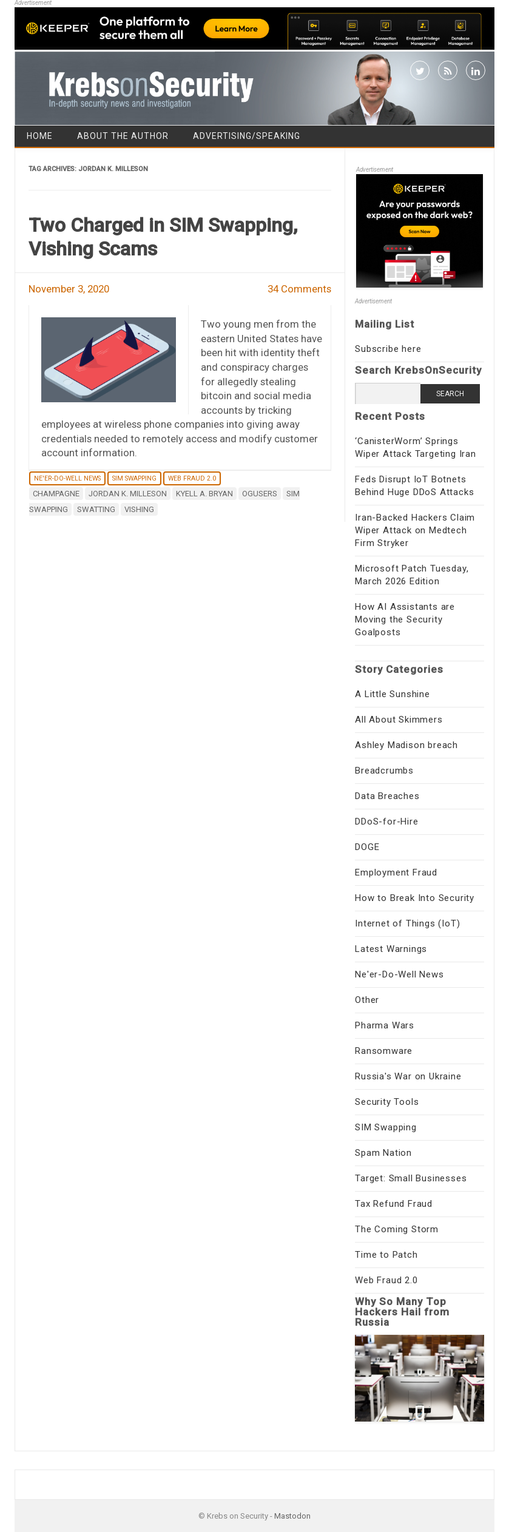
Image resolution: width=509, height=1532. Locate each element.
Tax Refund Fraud (394, 1203)
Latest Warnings (391, 948)
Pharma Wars (384, 1025)
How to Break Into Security (414, 898)
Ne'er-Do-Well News (67, 478)
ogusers (259, 493)
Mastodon (292, 1515)
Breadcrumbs (384, 770)
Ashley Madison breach (406, 745)
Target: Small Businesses (411, 1178)
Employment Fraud (396, 872)
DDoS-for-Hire (386, 821)
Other (367, 999)
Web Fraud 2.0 (192, 478)
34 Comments (299, 289)
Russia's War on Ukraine (408, 1076)
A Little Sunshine (392, 694)
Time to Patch (386, 1254)
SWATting (96, 509)
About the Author (123, 136)
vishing (139, 509)
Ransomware (384, 1050)
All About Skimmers (398, 719)
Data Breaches (387, 796)
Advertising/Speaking (246, 136)
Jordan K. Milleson (128, 493)
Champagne (56, 493)
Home (40, 136)
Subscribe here (388, 348)
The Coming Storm (397, 1229)
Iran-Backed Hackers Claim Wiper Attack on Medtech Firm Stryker (415, 530)
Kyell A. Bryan (204, 493)
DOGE (367, 847)
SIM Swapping (134, 478)
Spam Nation (383, 1152)
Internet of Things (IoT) (407, 923)
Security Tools (387, 1101)
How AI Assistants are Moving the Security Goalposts (405, 619)
